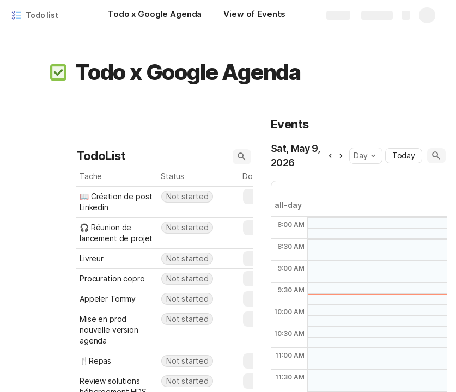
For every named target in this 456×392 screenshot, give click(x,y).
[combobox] (198, 196)
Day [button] (364, 155)
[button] (58, 72)
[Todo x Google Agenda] (154, 15)
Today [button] (403, 155)
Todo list (42, 15)
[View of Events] (254, 15)
